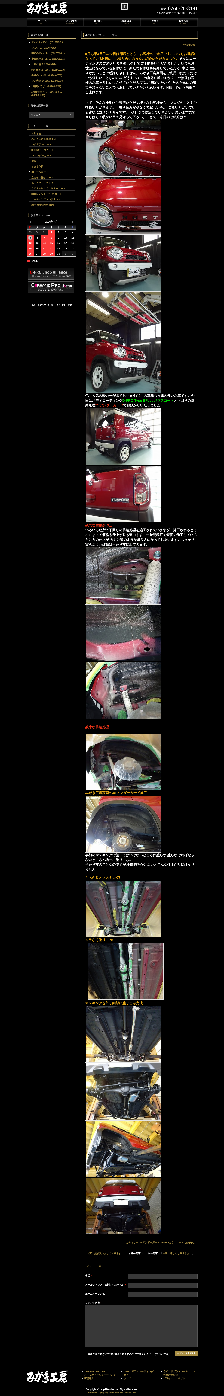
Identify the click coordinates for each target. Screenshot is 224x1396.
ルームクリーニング (42, 183)
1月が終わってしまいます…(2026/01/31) (46, 93)
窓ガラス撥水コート (42, 177)
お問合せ (183, 22)
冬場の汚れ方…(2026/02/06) (46, 75)
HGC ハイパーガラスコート (46, 194)
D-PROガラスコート (172, 1242)
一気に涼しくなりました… (177, 1253)
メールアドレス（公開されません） (105, 1284)
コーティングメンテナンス (46, 199)
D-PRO (97, 22)
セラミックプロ (69, 22)
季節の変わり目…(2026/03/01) (48, 53)
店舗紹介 (126, 22)
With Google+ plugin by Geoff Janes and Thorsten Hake (112, 1393)
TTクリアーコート (41, 144)
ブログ (154, 22)
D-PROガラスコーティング (139, 1371)
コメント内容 (93, 1302)
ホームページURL (95, 1293)
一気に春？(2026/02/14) (44, 64)
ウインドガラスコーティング (179, 1371)
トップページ (41, 22)
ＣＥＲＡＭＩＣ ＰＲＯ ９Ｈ (48, 188)
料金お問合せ (170, 1374)
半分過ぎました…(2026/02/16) (48, 58)
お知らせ (190, 1242)
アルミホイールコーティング (100, 1374)
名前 (88, 1275)
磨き (33, 161)
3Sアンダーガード (150, 1242)
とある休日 (37, 166)
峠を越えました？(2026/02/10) (48, 69)
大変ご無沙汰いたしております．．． (107, 1253)
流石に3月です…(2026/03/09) (47, 42)
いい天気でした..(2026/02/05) (47, 80)
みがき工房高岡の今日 (43, 139)
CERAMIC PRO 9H (94, 1371)
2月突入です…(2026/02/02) (46, 86)
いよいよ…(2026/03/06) (44, 47)
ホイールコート (39, 172)
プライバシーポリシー (175, 1378)
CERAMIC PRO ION (42, 205)
